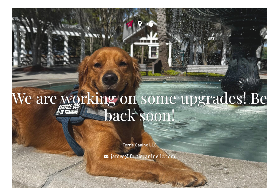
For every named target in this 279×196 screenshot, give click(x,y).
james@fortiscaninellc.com (143, 156)
